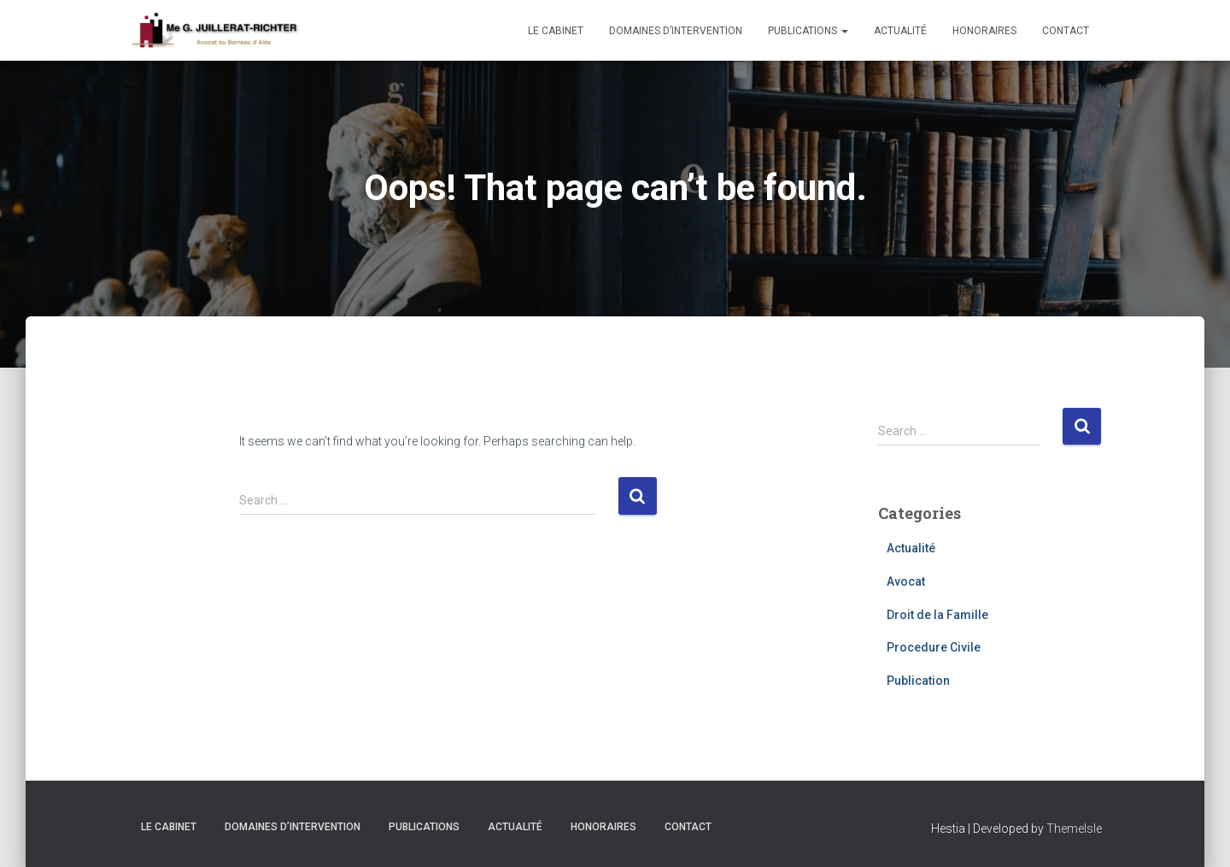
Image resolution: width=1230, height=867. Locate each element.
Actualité (900, 31)
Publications (808, 31)
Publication (918, 680)
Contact (1065, 31)
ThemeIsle (1074, 828)
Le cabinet (555, 31)
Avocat (906, 581)
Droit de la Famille (937, 615)
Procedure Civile (934, 647)
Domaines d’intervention (675, 31)
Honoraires (984, 31)
